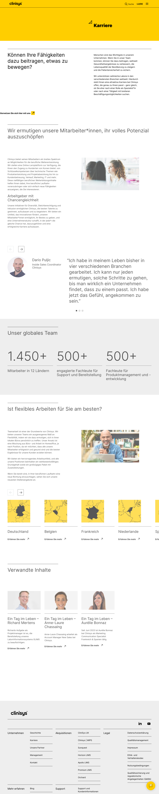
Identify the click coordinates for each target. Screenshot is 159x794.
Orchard (82, 777)
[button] (130, 4)
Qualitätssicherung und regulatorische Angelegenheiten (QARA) (139, 776)
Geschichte (35, 733)
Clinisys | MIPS (85, 740)
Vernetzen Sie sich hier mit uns (15, 113)
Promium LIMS (85, 770)
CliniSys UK (83, 733)
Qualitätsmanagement (138, 740)
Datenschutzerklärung (138, 733)
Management (36, 755)
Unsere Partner (37, 747)
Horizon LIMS (84, 755)
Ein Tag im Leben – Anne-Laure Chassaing (60, 623)
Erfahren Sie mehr (16, 539)
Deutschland (18, 531)
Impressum (133, 747)
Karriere (33, 740)
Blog (32, 788)
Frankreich (90, 531)
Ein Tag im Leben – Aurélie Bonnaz (97, 621)
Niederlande (128, 531)
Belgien (50, 531)
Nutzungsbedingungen (138, 765)
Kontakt (33, 762)
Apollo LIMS (83, 762)
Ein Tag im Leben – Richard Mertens (23, 621)
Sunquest (82, 747)
